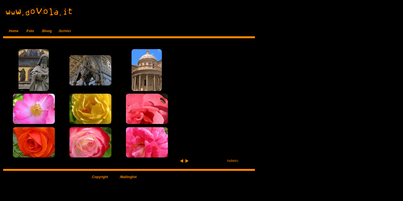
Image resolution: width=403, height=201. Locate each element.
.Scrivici (64, 31)
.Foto (30, 31)
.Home (13, 31)
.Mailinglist (128, 177)
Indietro (232, 161)
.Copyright (99, 177)
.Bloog (46, 31)
